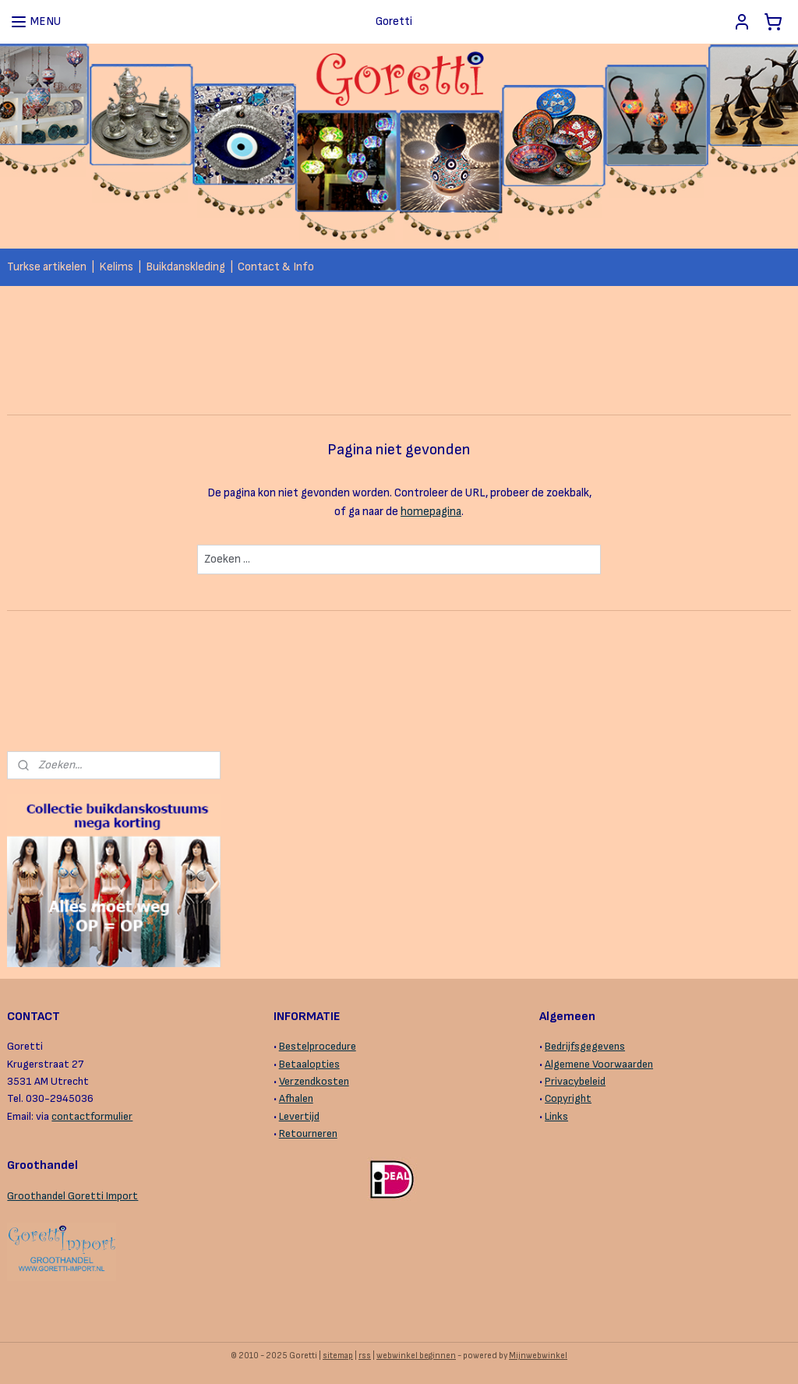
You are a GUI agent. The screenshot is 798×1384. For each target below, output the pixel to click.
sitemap (338, 1355)
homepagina (431, 511)
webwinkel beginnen (416, 1355)
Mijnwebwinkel (538, 1355)
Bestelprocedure (317, 1046)
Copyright (568, 1098)
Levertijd (299, 1116)
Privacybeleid (575, 1081)
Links (556, 1116)
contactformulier (91, 1116)
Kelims (116, 267)
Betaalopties (309, 1064)
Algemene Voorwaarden (599, 1064)
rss (364, 1355)
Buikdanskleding (185, 267)
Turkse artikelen (47, 267)
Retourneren (308, 1133)
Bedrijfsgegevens (585, 1046)
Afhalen (296, 1098)
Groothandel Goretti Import (72, 1195)
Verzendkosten (314, 1081)
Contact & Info (276, 267)
